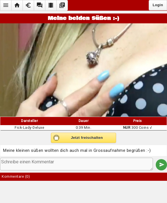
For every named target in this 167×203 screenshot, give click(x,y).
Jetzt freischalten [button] (87, 138)
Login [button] (158, 5)
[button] (5, 5)
